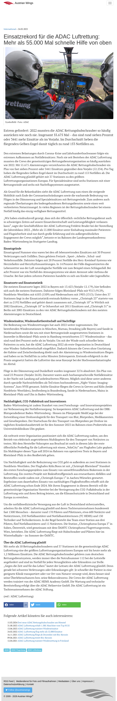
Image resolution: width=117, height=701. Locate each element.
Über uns (76, 681)
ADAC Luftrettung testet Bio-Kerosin (35, 637)
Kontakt (30, 684)
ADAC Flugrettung (18, 650)
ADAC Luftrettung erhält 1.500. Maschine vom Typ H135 (44, 625)
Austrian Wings (18, 3)
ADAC (6, 650)
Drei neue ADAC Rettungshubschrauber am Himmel (42, 622)
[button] (16, 604)
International (10, 29)
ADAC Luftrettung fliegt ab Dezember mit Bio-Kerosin (43, 634)
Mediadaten (63, 681)
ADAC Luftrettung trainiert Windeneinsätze (38, 628)
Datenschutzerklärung (14, 684)
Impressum (87, 681)
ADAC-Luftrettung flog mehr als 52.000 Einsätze (40, 631)
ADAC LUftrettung (34, 650)
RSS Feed (9, 681)
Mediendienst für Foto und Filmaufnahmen (36, 681)
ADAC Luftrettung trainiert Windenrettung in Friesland (43, 640)
